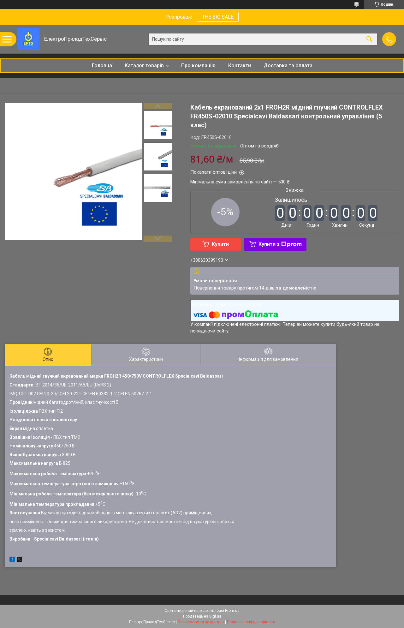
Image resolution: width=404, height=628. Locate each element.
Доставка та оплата (288, 66)
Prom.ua (232, 610)
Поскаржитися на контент (201, 622)
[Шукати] (369, 39)
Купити (220, 244)
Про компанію (198, 66)
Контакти (239, 66)
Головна (102, 66)
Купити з (280, 244)
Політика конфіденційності (251, 622)
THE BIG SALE (218, 17)
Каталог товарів (144, 66)
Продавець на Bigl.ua (202, 616)
